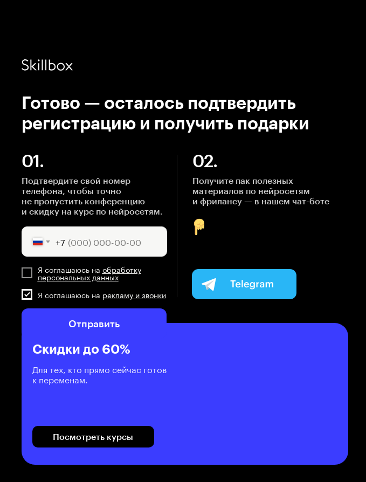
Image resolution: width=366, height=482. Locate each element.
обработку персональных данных (89, 273)
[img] (244, 284)
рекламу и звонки (134, 294)
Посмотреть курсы (93, 436)
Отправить (94, 323)
